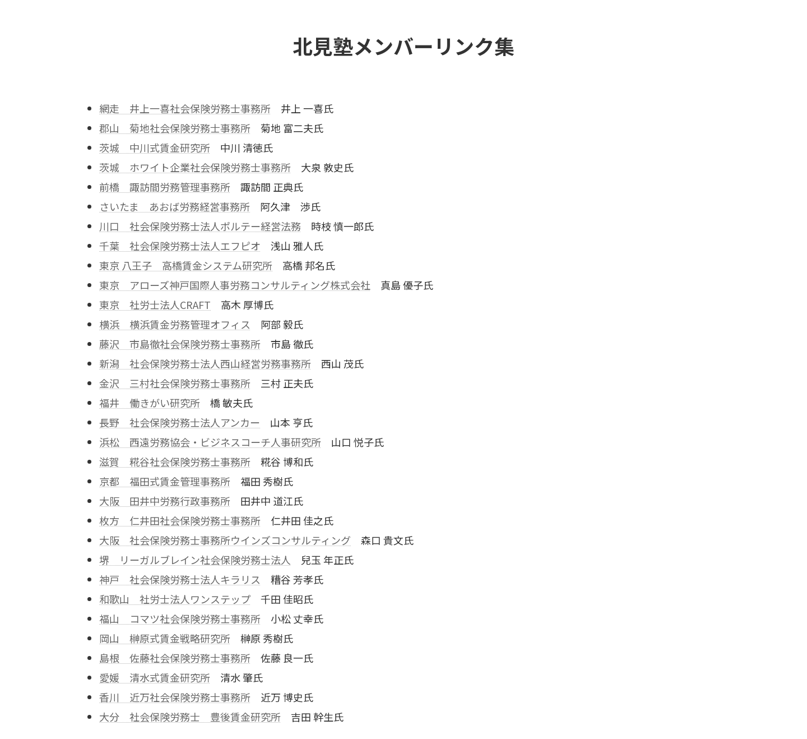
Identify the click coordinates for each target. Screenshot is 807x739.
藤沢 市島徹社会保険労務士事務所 (180, 343)
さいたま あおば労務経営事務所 (174, 206)
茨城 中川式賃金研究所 (154, 147)
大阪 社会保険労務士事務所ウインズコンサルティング (225, 540)
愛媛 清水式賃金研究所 (154, 677)
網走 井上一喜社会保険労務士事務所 (185, 108)
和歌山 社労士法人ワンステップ (175, 599)
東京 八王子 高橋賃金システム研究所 (185, 265)
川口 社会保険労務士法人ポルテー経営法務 (200, 226)
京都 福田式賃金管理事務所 (164, 481)
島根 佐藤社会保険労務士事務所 (175, 657)
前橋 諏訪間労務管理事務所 (164, 186)
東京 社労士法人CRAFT (155, 304)
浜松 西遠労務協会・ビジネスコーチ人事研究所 (210, 442)
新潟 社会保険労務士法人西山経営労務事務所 (205, 363)
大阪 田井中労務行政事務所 (164, 500)
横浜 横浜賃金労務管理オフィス (175, 324)
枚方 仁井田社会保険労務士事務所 (180, 520)
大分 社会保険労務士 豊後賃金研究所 (190, 716)
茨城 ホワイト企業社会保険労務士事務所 (195, 167)
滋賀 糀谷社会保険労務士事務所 (175, 461)
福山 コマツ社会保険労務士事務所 (180, 618)
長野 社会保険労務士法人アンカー (179, 422)
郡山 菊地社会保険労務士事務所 (175, 128)
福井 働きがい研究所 (149, 402)
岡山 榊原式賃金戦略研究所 (164, 638)
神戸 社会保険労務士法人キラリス (180, 579)
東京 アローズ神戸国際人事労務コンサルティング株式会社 (234, 285)
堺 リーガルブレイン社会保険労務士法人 (195, 559)
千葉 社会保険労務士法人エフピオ (180, 245)
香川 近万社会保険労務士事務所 (175, 697)
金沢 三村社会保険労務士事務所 (175, 383)
